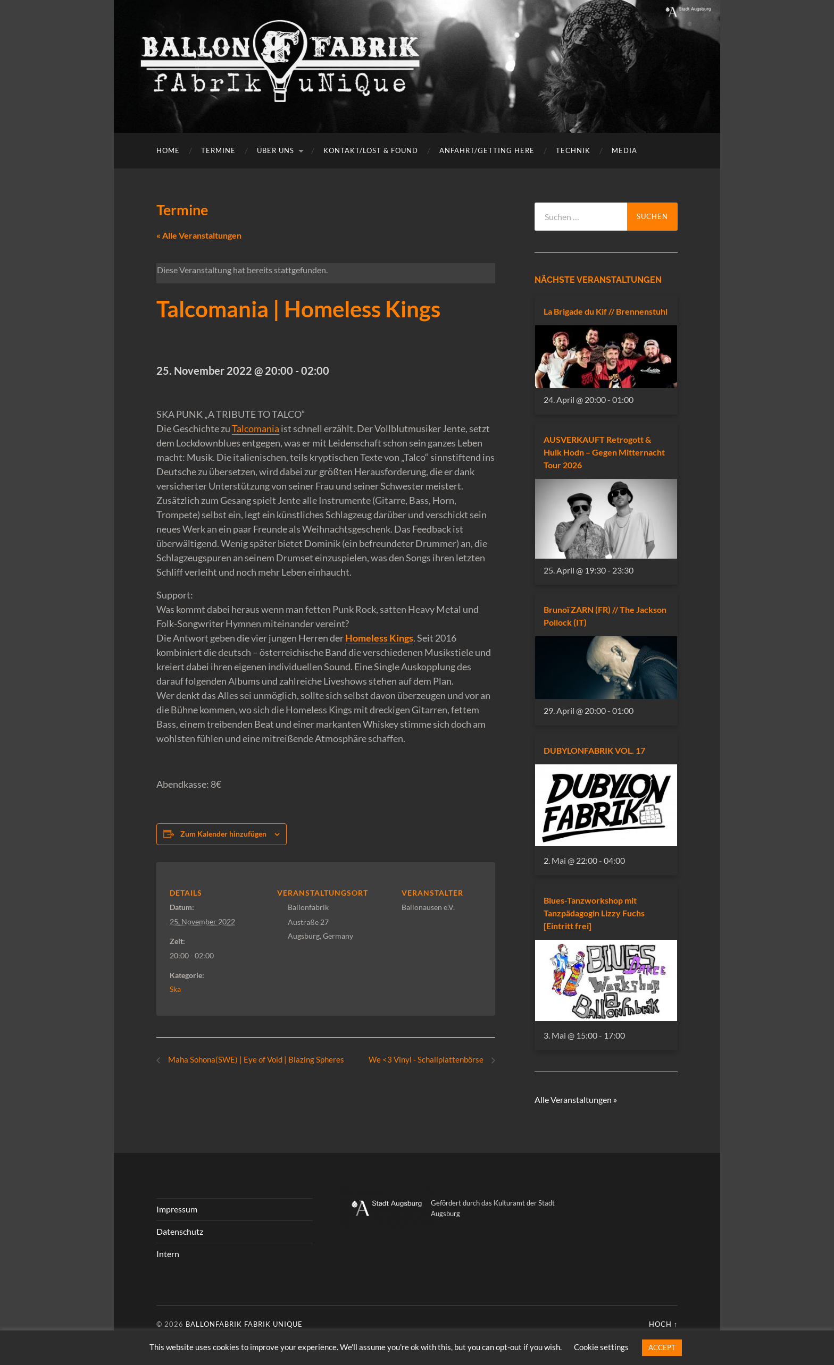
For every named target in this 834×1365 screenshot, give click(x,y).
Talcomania (255, 428)
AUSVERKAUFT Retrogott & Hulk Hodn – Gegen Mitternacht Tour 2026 (604, 452)
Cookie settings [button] (601, 1347)
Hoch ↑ (663, 1324)
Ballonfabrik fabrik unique (244, 1324)
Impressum (176, 1209)
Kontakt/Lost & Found (370, 150)
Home (168, 150)
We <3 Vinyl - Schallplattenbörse (424, 1060)
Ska (175, 988)
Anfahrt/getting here (487, 150)
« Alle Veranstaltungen (198, 235)
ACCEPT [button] (661, 1347)
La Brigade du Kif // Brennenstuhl (606, 311)
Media (624, 150)
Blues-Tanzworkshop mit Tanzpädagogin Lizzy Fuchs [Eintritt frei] (594, 913)
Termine (218, 150)
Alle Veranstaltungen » (576, 1099)
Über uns (275, 150)
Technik (573, 150)
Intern (167, 1254)
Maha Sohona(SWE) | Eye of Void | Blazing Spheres (259, 1060)
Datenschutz (179, 1232)
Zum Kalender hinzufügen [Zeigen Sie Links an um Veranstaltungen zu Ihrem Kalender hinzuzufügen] (223, 833)
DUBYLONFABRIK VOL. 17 (594, 750)
